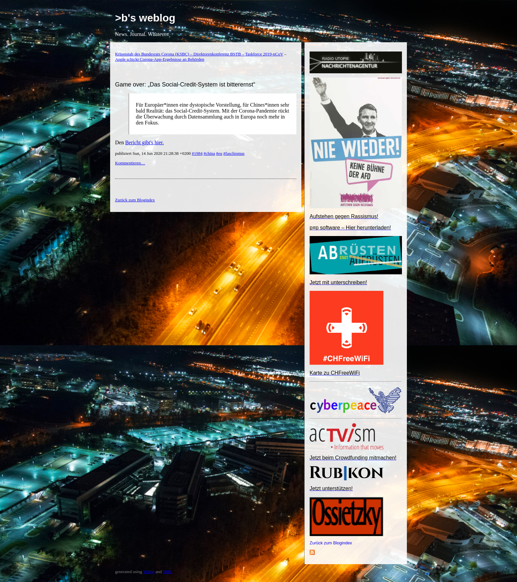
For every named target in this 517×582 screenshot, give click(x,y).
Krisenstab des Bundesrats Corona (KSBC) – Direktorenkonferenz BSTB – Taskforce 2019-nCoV (199, 53)
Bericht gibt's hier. (144, 142)
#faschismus (233, 153)
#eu (219, 153)
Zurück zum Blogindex (331, 542)
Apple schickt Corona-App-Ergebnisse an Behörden (159, 59)
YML (167, 571)
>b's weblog (145, 18)
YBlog (149, 571)
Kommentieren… (130, 162)
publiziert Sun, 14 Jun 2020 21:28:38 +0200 (153, 153)
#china (209, 153)
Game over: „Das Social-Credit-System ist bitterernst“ (185, 84)
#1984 (197, 153)
